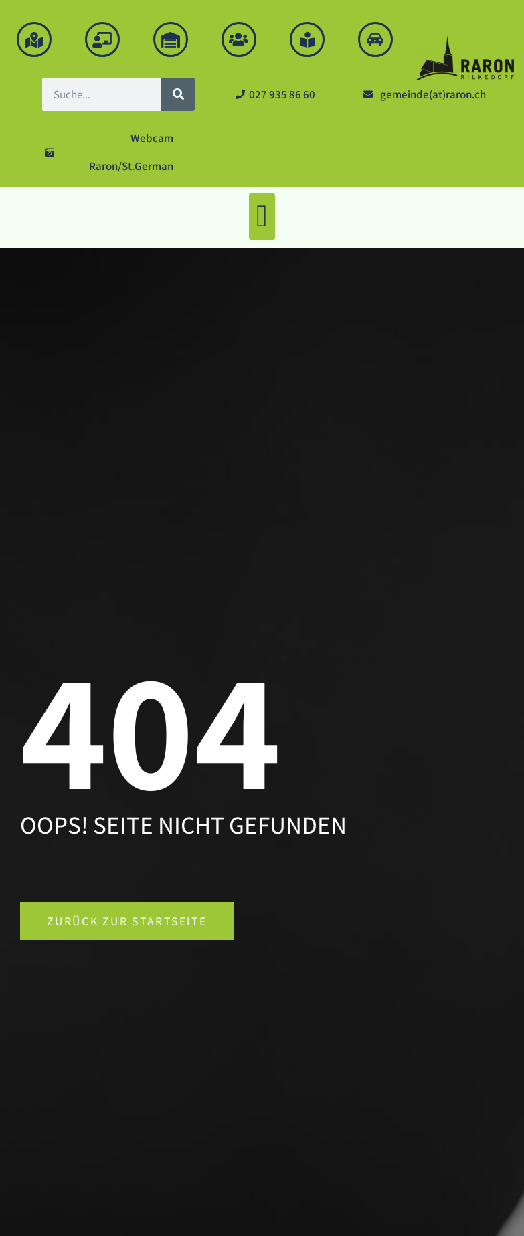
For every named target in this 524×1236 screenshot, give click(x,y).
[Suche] (178, 94)
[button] (262, 216)
